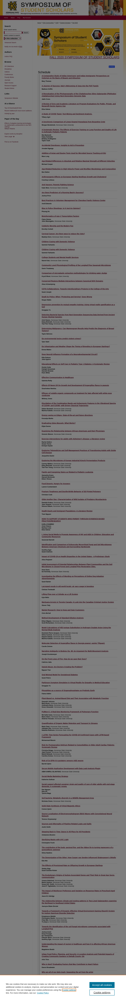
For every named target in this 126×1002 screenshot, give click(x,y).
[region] (63, 988)
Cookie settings (69, 990)
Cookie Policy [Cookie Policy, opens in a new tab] (43, 993)
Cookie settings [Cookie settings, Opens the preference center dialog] (102, 992)
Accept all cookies (102, 985)
